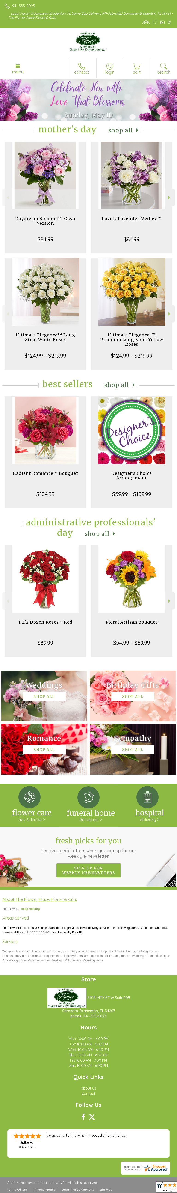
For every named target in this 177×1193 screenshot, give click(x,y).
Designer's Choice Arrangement (131, 476)
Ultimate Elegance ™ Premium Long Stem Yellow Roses (131, 339)
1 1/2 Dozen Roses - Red (45, 622)
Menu (18, 72)
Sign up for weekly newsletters (88, 870)
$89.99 (45, 642)
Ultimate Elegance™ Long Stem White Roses (45, 337)
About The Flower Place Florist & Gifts (39, 899)
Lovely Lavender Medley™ (132, 218)
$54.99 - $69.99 (131, 642)
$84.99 (45, 239)
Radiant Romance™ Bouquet (45, 473)
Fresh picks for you (88, 847)
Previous (7, 197)
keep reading (30, 909)
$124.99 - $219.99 (45, 355)
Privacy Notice (44, 1189)
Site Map (105, 1189)
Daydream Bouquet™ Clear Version (45, 221)
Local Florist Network (77, 1189)
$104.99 (45, 494)
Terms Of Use (17, 1189)
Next (170, 197)
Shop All (120, 130)
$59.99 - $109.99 (131, 494)
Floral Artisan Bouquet (132, 622)
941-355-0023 (23, 5)
